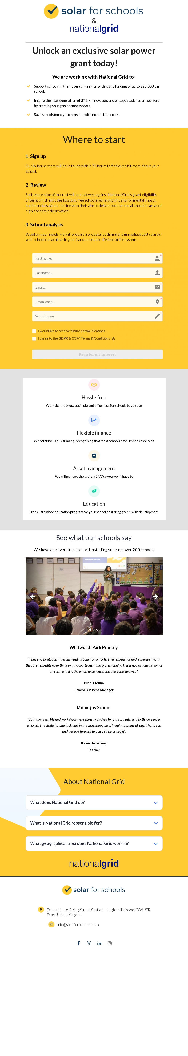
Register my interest (97, 355)
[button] (36, 598)
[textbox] (94, 139)
